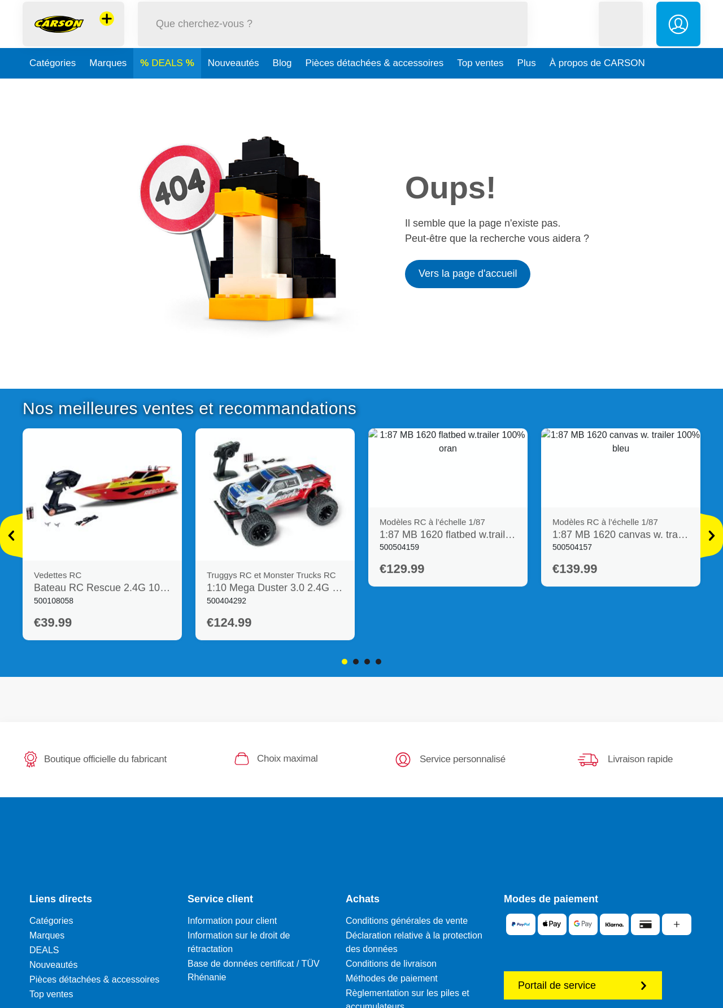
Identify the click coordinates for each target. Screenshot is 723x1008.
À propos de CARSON (597, 86)
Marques (108, 86)
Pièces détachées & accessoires (375, 86)
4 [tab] (378, 661)
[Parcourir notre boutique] (333, 36)
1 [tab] (344, 661)
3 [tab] (367, 661)
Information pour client (232, 921)
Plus (526, 86)
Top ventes (480, 86)
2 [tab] (356, 661)
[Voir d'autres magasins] (106, 30)
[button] (621, 36)
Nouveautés (233, 86)
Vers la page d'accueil (468, 273)
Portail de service (583, 985)
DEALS (168, 86)
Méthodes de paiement (392, 978)
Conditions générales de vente (407, 921)
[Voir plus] (11, 535)
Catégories (52, 86)
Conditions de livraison (391, 963)
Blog (282, 86)
